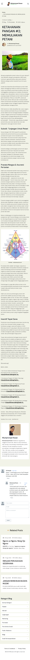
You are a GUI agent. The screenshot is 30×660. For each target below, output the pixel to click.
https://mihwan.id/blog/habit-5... (10, 397)
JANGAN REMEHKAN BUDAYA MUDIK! (15, 582)
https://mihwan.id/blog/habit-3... (10, 385)
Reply (8, 478)
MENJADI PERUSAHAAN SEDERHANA (13, 562)
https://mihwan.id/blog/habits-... (10, 380)
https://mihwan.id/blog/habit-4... (15, 391)
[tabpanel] (15, 620)
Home (3, 12)
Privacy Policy (22, 648)
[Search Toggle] (28, 3)
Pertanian (12, 22)
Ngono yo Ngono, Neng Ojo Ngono (14, 542)
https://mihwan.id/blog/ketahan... (15, 408)
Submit (8, 520)
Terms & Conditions (9, 648)
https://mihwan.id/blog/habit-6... (14, 402)
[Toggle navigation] (2, 3)
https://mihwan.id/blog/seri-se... (10, 374)
